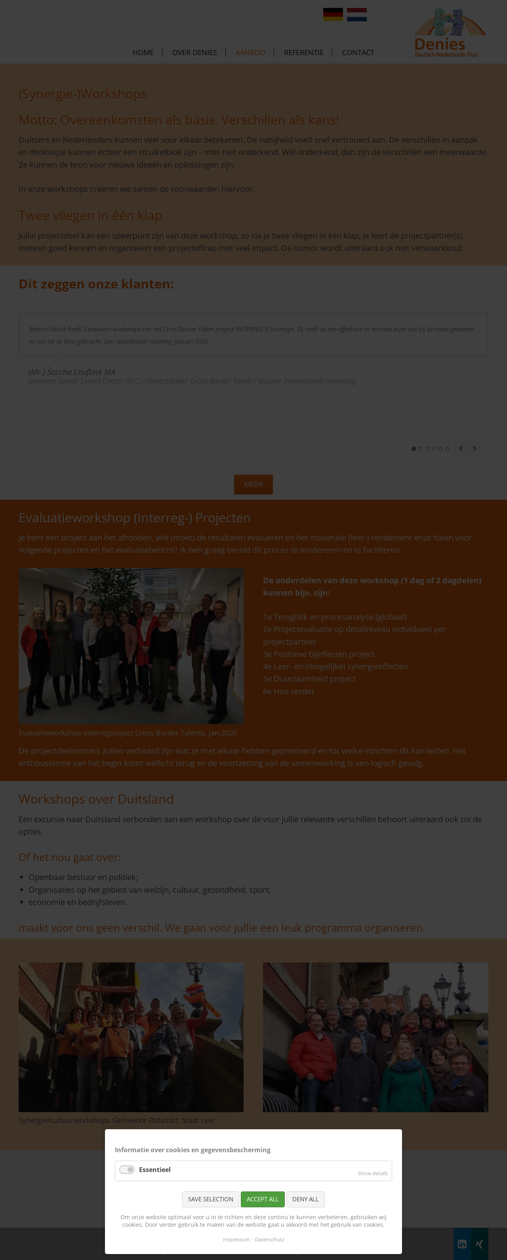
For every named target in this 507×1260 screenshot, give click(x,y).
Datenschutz (269, 1239)
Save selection (210, 1199)
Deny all (305, 1199)
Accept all (263, 1199)
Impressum (236, 1239)
